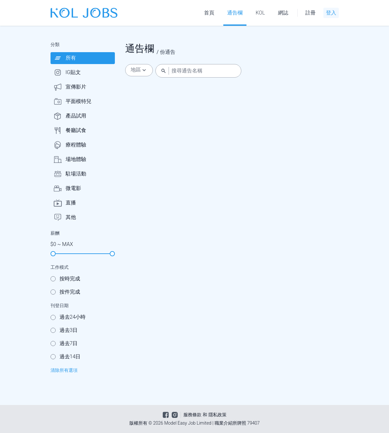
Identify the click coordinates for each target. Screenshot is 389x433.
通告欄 (235, 13)
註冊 (310, 13)
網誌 (283, 13)
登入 (331, 13)
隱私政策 (217, 414)
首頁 (209, 13)
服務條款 (192, 414)
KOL (260, 13)
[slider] (53, 253)
